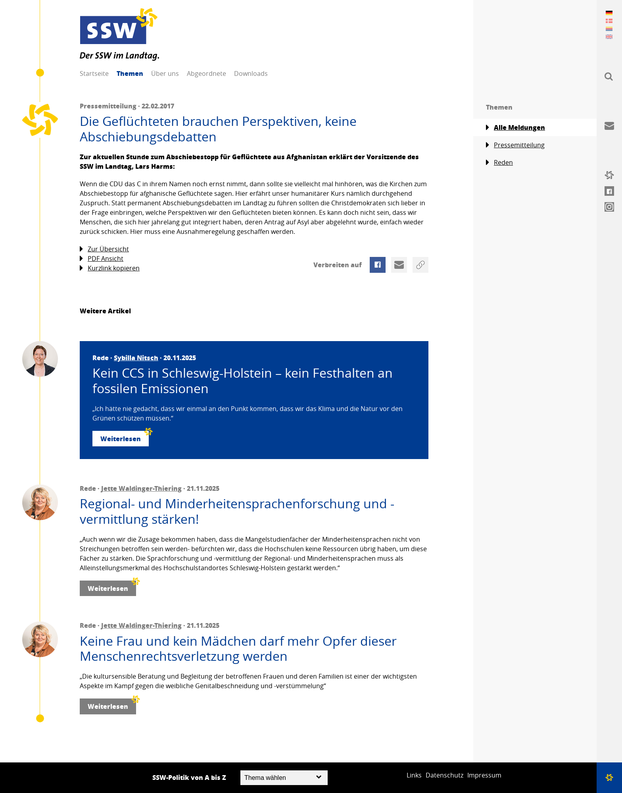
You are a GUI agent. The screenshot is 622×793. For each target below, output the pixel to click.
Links (414, 775)
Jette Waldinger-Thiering (141, 488)
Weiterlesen (124, 437)
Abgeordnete (206, 73)
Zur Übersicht (104, 249)
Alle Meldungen (515, 127)
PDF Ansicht (101, 258)
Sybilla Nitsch (136, 357)
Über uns (165, 73)
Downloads (251, 73)
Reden (499, 162)
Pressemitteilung (515, 145)
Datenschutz (444, 775)
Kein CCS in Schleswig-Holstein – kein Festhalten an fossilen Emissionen (242, 380)
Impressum (484, 775)
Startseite (94, 73)
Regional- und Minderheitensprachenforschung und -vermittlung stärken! (237, 511)
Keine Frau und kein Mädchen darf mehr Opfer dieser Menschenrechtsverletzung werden (238, 648)
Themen (130, 73)
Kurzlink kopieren (110, 268)
